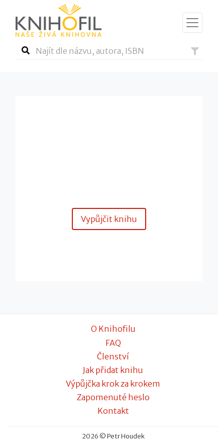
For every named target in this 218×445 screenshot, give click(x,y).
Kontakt (113, 411)
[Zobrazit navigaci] (192, 23)
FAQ (113, 343)
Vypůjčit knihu (109, 219)
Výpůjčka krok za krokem (113, 384)
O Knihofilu (113, 329)
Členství (113, 356)
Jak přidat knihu (113, 370)
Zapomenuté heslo (113, 397)
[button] (194, 51)
